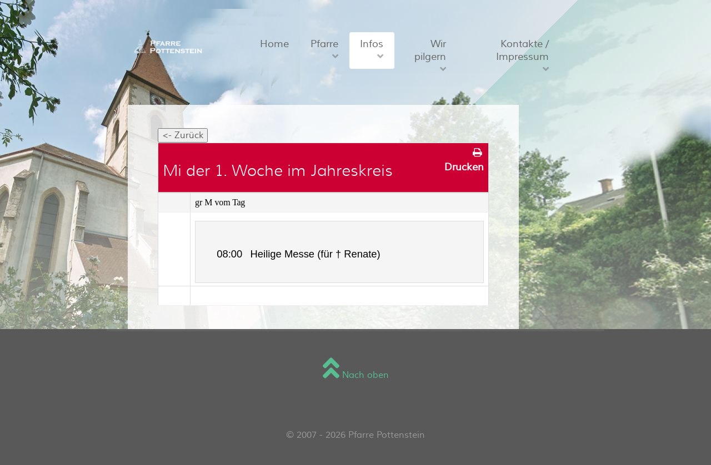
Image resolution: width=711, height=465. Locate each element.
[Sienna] (166, 46)
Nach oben (356, 375)
